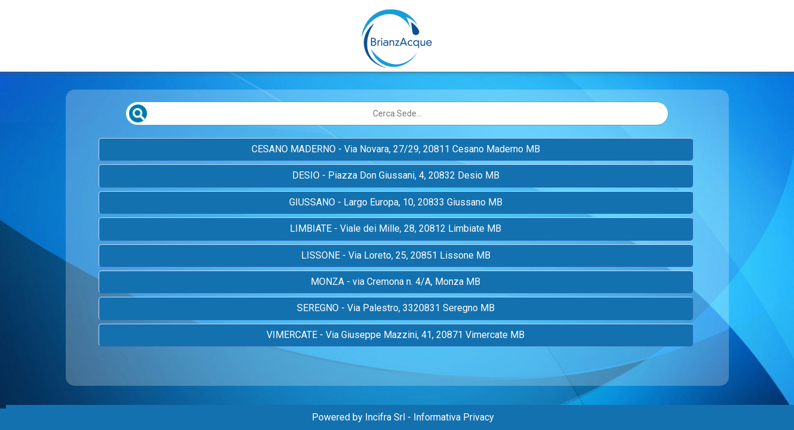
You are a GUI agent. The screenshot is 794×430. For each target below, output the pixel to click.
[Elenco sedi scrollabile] (397, 247)
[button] (396, 149)
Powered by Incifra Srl (358, 417)
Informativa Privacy (453, 417)
